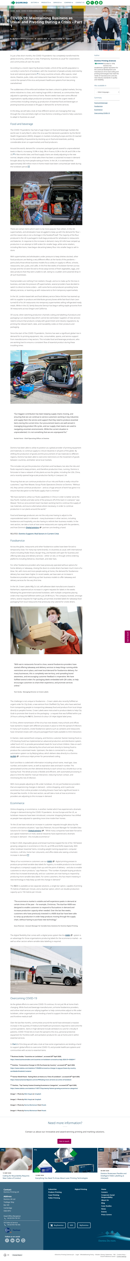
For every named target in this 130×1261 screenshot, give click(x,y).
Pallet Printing (54, 1198)
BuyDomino (56, 1225)
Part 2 (14, 1044)
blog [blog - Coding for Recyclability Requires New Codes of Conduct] (2, 1150)
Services (57, 3)
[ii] (14, 154)
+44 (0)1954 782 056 (13, 1225)
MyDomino (84, 1225)
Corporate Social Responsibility (108, 1196)
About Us (105, 1200)
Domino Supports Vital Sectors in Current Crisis (39, 533)
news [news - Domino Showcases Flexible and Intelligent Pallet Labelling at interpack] (101, 1150)
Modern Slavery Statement (103, 1254)
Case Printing (53, 1195)
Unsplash (38, 1094)
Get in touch (64, 1141)
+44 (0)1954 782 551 (13, 1218)
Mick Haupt (28, 1094)
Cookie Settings (121, 1256)
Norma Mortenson (30, 1105)
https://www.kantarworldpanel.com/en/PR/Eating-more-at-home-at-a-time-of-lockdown (40, 1080)
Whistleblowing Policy (87, 1254)
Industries (52, 1189)
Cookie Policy (121, 1254)
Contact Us (80, 3)
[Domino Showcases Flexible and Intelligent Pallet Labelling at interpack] (114, 1165)
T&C (114, 1254)
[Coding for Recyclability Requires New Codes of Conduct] (16, 1165)
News (103, 1209)
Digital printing (32, 527)
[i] (37, 73)
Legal (77, 1254)
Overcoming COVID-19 (102, 113)
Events (104, 1212)
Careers (104, 1192)
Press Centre (106, 1214)
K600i (49, 861)
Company (68, 3)
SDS (71, 1225)
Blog (103, 1203)
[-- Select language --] (107, 92)
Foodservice (98, 106)
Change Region (17, 1255)
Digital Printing (81, 1189)
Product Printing (55, 1192)
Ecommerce (98, 110)
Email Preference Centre (107, 1256)
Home (103, 1189)
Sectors (35, 3)
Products (46, 3)
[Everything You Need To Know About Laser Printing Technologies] (65, 1165)
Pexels (44, 1105)
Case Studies (106, 1206)
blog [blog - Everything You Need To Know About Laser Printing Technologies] (35, 1150)
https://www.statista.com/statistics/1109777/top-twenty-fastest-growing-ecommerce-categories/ (44, 1088)
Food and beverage (101, 103)
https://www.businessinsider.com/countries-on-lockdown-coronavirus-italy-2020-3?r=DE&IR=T (42, 1059)
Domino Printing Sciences (105, 61)
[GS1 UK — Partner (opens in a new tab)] (13, 1230)
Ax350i (13, 756)
